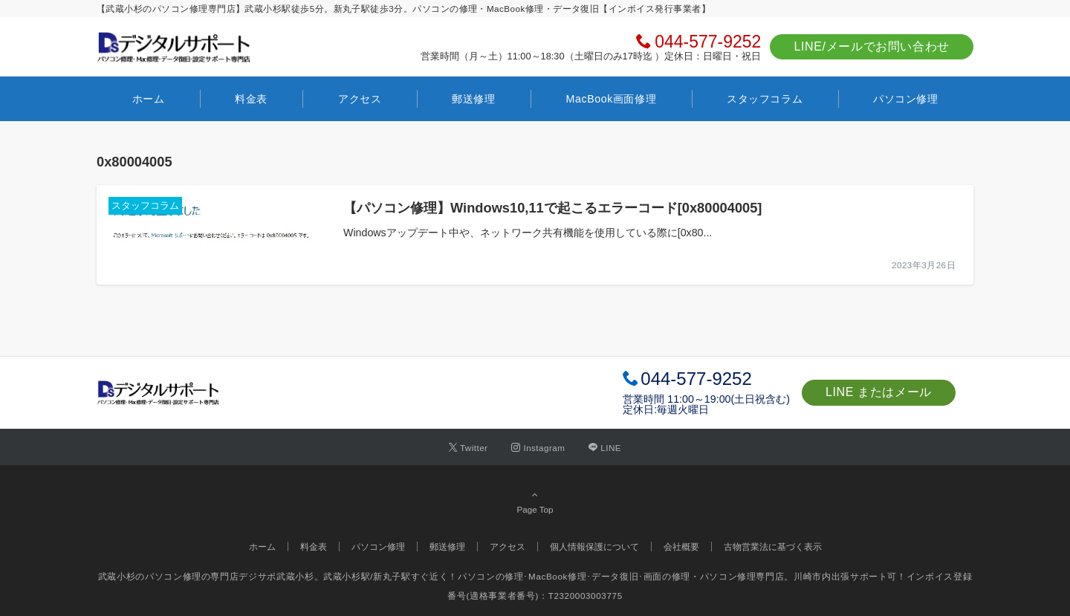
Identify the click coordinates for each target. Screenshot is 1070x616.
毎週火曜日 (683, 409)
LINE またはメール (879, 392)
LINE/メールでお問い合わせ (872, 46)
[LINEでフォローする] (604, 448)
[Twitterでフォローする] (468, 448)
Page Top (535, 501)
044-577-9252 (708, 41)
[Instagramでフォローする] (538, 448)
